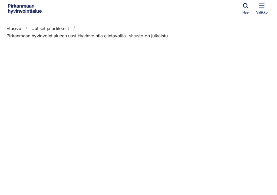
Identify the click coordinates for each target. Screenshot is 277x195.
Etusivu (13, 28)
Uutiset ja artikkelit (50, 28)
